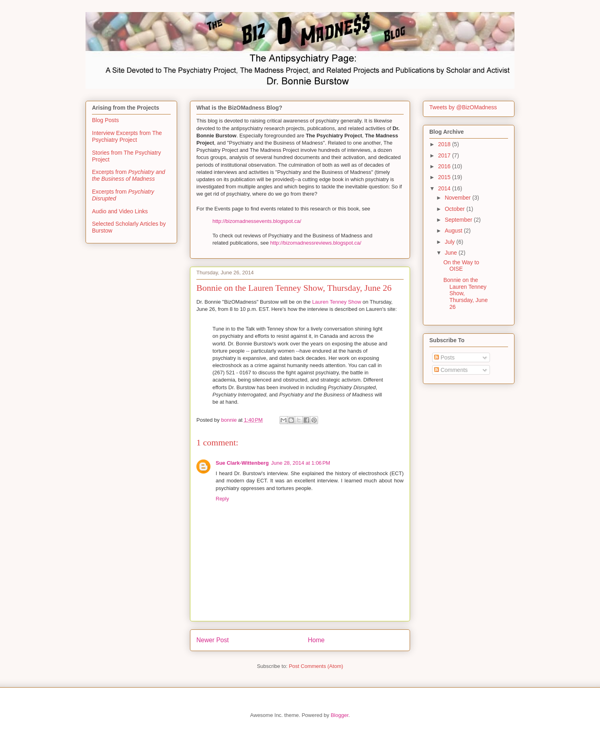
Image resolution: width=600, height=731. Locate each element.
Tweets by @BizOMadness (463, 107)
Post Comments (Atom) (316, 666)
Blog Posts (105, 120)
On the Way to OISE (461, 265)
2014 (445, 188)
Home (316, 640)
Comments (451, 370)
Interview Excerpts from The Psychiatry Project (127, 136)
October (455, 209)
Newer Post (212, 640)
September (459, 219)
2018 (445, 144)
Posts (444, 357)
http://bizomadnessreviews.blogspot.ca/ (315, 243)
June (451, 252)
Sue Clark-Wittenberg (242, 463)
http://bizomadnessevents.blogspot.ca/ (256, 221)
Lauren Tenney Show (337, 302)
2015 (445, 177)
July (450, 242)
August (454, 230)
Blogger (339, 715)
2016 (445, 166)
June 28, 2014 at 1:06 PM (300, 463)
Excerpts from (128, 175)
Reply (222, 499)
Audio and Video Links (120, 211)
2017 (445, 155)
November (458, 197)
